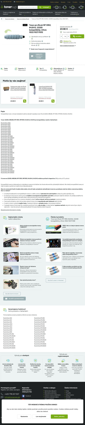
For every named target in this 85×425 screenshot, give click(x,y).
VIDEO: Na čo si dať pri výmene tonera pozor (73, 226)
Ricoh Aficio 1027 (5, 124)
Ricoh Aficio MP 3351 (6, 164)
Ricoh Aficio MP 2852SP (7, 152)
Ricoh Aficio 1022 (5, 123)
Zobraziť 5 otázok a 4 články (36, 56)
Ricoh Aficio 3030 (6, 134)
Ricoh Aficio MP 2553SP (7, 147)
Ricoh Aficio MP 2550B (7, 142)
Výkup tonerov (70, 395)
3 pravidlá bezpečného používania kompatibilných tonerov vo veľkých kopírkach (72, 240)
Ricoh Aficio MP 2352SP (7, 137)
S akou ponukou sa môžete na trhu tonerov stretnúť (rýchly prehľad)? (72, 267)
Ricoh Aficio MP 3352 (7, 166)
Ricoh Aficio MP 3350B (7, 162)
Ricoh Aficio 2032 (6, 131)
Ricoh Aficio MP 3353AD (7, 171)
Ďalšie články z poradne (56, 280)
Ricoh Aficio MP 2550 (7, 141)
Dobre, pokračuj (59, 416)
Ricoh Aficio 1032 (5, 126)
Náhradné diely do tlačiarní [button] (61, 14)
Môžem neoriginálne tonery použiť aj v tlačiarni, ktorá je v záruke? (30, 240)
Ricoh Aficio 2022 (6, 128)
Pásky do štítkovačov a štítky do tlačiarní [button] (42, 14)
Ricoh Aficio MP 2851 (6, 149)
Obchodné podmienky (51, 393)
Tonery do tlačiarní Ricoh (23, 19)
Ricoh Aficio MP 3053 (7, 156)
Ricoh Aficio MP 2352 (7, 136)
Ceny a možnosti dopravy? (67, 45)
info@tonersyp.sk (20, 1)
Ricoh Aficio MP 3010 (7, 154)
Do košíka (77, 36)
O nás (69, 2)
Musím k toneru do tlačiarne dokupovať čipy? (28, 267)
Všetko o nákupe (54, 2)
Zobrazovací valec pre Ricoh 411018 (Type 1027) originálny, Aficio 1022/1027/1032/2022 (18, 88)
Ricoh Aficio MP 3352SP (7, 167)
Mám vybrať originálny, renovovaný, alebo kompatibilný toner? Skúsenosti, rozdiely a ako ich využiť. (73, 253)
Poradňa (75, 2)
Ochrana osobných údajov (52, 397)
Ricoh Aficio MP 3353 (7, 169)
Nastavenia (24, 416)
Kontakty (82, 2)
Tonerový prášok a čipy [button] (25, 14)
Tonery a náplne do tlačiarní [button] (10, 14)
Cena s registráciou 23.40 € (70, 32)
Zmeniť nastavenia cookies (73, 399)
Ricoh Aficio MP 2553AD (7, 146)
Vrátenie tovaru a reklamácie (52, 395)
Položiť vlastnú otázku (14, 299)
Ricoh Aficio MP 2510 (6, 139)
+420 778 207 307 (7, 1)
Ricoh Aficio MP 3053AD (7, 157)
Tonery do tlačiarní (9, 19)
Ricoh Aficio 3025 (6, 132)
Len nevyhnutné (41, 416)
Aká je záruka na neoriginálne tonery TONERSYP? (30, 226)
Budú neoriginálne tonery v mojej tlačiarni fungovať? (29, 253)
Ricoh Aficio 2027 (6, 129)
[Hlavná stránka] (9, 7)
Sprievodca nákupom (50, 391)
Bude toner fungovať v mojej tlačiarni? (42, 49)
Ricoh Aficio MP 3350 (7, 161)
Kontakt (68, 397)
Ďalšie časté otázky (11, 293)
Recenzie (63, 2)
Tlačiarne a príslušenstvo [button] (77, 14)
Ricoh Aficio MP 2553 (7, 144)
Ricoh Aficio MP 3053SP (7, 159)
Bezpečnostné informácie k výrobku (11, 210)
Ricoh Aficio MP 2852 (7, 151)
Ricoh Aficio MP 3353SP (7, 172)
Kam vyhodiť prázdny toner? (28, 280)
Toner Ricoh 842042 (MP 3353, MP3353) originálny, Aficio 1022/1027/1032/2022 (46, 88)
